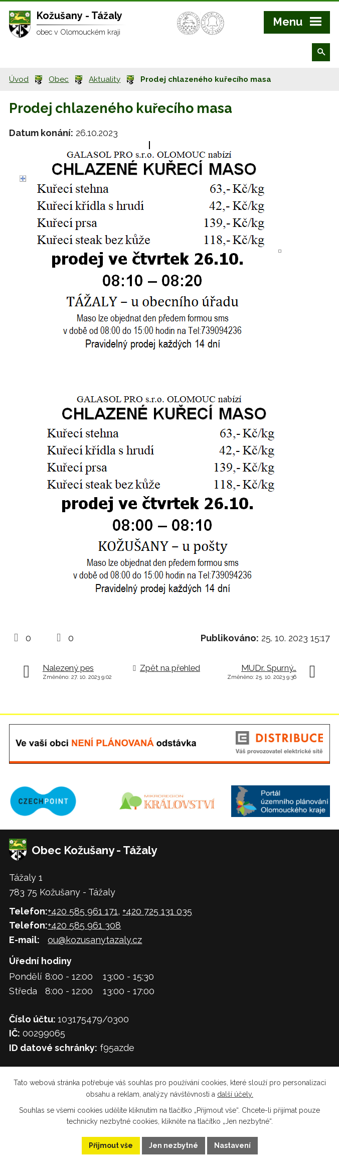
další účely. (235, 1094)
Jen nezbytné (173, 1145)
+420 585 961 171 (83, 911)
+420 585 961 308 (84, 925)
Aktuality (104, 79)
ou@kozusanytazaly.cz (95, 940)
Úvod (19, 79)
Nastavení (232, 1145)
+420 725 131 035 (157, 911)
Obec (59, 79)
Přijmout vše (111, 1145)
